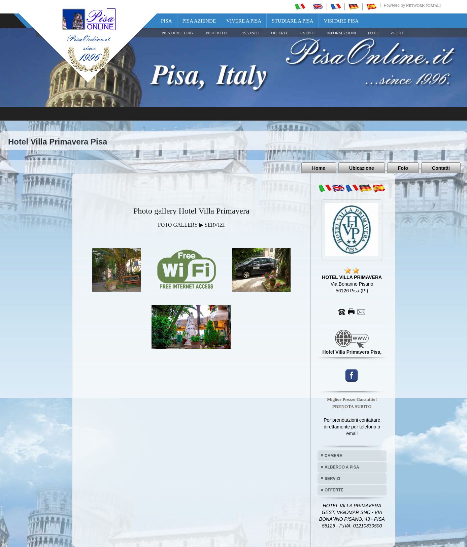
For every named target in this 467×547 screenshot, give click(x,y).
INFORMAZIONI (341, 33)
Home (318, 168)
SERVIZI (332, 478)
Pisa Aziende (199, 21)
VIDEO (396, 33)
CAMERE (333, 455)
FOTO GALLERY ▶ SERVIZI (191, 225)
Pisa (166, 21)
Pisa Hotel (217, 33)
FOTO (373, 33)
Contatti (441, 168)
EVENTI (307, 33)
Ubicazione (361, 168)
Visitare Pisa (341, 21)
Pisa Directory (178, 33)
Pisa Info (249, 33)
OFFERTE (279, 33)
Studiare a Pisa (292, 21)
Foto (403, 168)
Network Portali (423, 5)
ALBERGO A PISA (342, 467)
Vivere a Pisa (243, 21)
